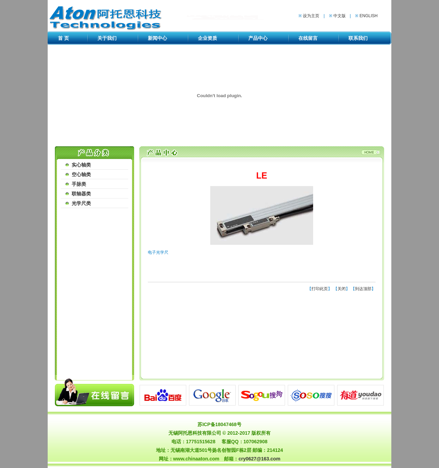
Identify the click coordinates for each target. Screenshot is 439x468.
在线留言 (308, 38)
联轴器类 (81, 193)
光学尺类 (81, 203)
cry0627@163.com (259, 458)
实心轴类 (81, 165)
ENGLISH (368, 15)
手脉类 (79, 184)
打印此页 (319, 288)
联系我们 (358, 38)
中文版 (339, 15)
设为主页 (311, 15)
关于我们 (107, 38)
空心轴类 (81, 174)
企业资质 (207, 38)
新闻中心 (157, 38)
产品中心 (258, 38)
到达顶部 (363, 288)
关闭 (341, 288)
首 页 (63, 38)
